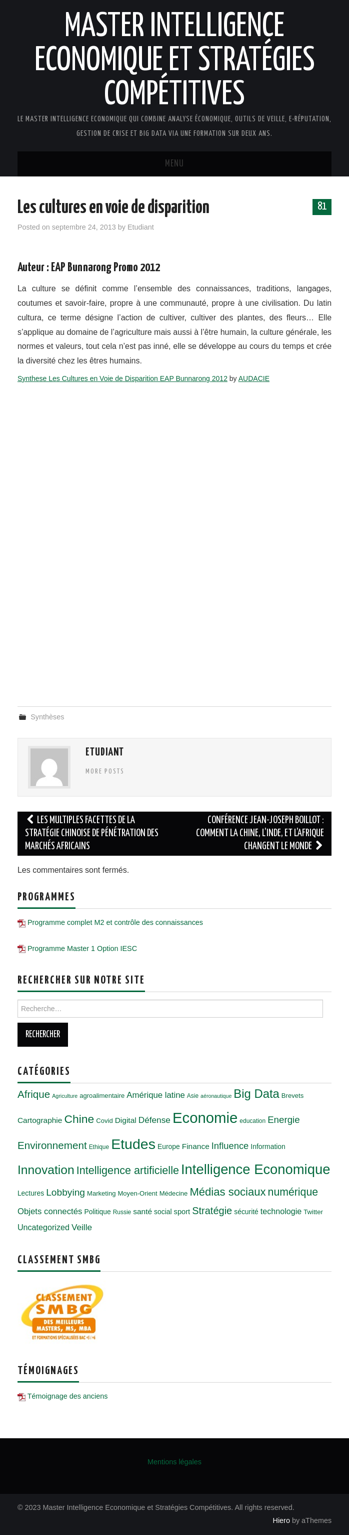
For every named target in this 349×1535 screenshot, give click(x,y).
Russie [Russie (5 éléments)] (122, 1212)
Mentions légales (175, 1462)
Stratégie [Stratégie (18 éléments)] (212, 1210)
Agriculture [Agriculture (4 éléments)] (65, 1096)
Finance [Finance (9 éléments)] (196, 1146)
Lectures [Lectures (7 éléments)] (31, 1193)
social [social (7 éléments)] (163, 1212)
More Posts (105, 771)
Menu (174, 163)
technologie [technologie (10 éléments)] (281, 1211)
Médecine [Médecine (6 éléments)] (174, 1193)
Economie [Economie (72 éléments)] (205, 1117)
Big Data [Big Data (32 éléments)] (257, 1093)
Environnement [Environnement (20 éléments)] (52, 1145)
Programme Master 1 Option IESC (82, 948)
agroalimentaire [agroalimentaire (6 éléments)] (102, 1095)
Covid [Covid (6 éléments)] (104, 1120)
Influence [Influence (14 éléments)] (230, 1145)
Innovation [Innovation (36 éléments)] (46, 1170)
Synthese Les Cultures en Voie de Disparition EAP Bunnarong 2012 (123, 378)
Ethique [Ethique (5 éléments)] (99, 1146)
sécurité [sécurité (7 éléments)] (246, 1212)
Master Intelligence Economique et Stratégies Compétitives (174, 61)
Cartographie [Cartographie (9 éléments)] (40, 1120)
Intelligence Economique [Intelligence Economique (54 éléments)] (255, 1169)
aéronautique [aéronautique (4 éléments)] (216, 1096)
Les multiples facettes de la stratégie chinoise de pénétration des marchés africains (91, 833)
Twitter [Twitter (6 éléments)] (313, 1212)
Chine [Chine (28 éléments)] (79, 1118)
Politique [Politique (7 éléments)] (97, 1212)
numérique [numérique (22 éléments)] (293, 1192)
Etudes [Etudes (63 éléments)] (133, 1144)
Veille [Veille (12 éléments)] (82, 1227)
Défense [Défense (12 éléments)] (154, 1120)
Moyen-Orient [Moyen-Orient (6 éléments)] (137, 1193)
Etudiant (141, 227)
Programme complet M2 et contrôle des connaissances (115, 922)
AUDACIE (254, 378)
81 (322, 207)
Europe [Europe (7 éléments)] (169, 1146)
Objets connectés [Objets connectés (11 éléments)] (50, 1211)
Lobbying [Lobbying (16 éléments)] (65, 1192)
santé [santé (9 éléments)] (142, 1211)
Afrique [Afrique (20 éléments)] (34, 1094)
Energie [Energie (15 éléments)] (284, 1119)
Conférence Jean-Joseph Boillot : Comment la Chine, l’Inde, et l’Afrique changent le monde (260, 833)
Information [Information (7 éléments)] (267, 1146)
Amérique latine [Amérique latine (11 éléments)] (155, 1095)
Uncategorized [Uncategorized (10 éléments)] (44, 1227)
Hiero (281, 1520)
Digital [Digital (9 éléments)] (125, 1120)
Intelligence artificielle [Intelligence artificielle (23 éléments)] (127, 1170)
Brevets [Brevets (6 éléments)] (293, 1095)
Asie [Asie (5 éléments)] (192, 1095)
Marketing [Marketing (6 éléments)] (101, 1193)
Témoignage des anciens (68, 1396)
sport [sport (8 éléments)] (182, 1212)
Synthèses (47, 717)
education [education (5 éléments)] (253, 1120)
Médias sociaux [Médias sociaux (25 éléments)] (228, 1192)
